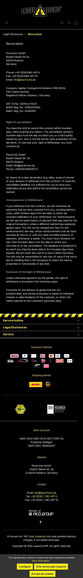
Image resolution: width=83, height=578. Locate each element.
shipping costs (43, 536)
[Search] (62, 23)
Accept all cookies (42, 573)
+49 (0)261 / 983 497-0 (44, 496)
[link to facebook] (40, 522)
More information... (41, 561)
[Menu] (6, 23)
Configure (25, 566)
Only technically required (51, 566)
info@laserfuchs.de (24, 79)
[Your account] (69, 23)
